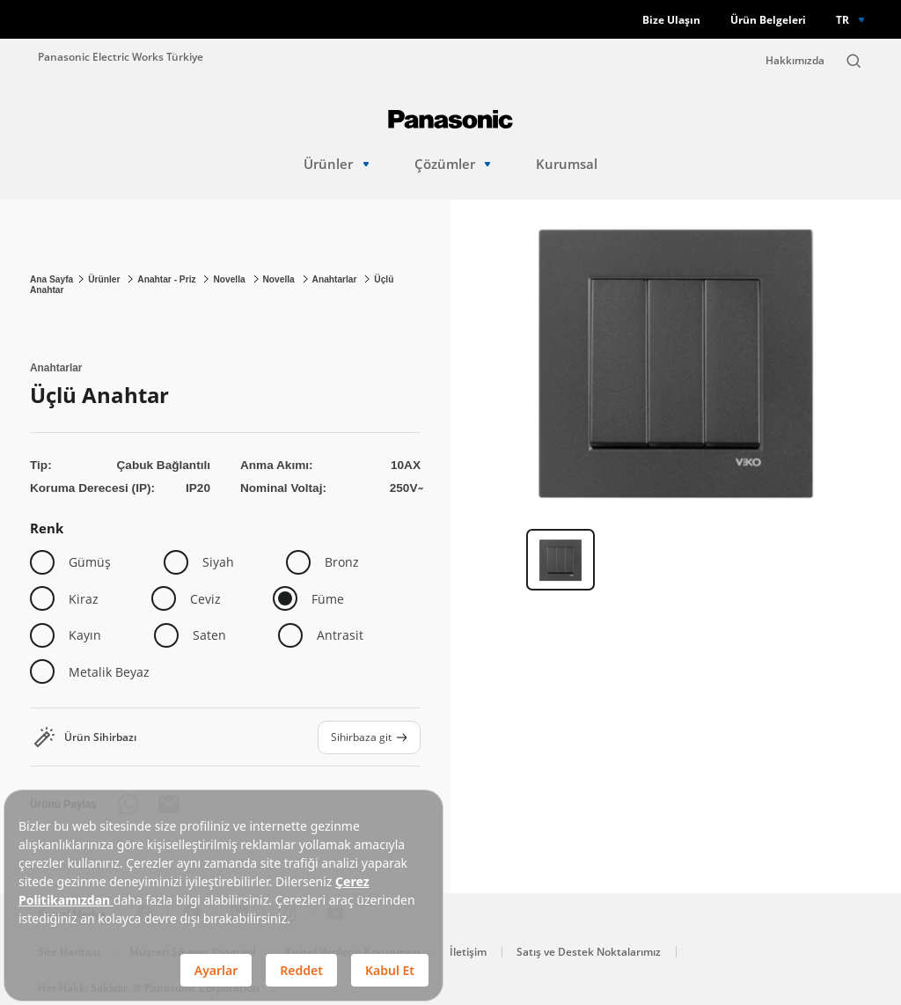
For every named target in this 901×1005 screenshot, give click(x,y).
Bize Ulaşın (671, 19)
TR (842, 19)
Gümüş (90, 562)
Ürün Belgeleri (768, 19)
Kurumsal (566, 164)
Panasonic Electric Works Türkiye (120, 56)
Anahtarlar (336, 279)
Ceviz (205, 599)
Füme (327, 599)
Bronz (342, 562)
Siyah (218, 562)
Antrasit (340, 635)
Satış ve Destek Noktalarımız (588, 951)
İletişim (468, 951)
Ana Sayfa (51, 279)
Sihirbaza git (369, 737)
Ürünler (336, 164)
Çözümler (452, 164)
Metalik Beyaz (109, 672)
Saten (209, 635)
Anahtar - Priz (167, 279)
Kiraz (84, 599)
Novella (230, 279)
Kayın (85, 635)
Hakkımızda (794, 60)
